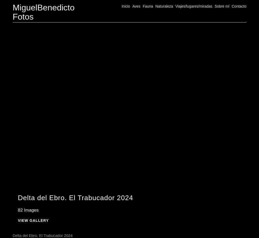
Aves (136, 6)
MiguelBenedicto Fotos (44, 12)
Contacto (239, 6)
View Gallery (33, 221)
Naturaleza (164, 6)
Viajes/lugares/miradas (193, 6)
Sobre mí (221, 6)
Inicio (126, 6)
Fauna (148, 6)
